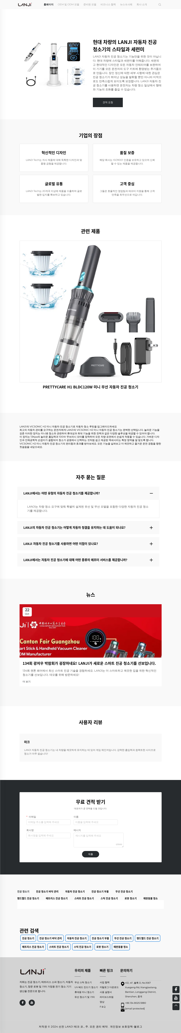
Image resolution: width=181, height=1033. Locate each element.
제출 (90, 854)
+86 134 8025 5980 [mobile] (135, 1002)
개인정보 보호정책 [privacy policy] (121, 1026)
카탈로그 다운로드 (109, 987)
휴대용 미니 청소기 (84, 992)
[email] (135, 1008)
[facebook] (23, 1003)
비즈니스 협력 (108, 4)
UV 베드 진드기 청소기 (86, 987)
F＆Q (103, 1006)
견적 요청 (108, 102)
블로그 (138, 1026)
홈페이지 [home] (48, 4)
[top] (175, 1006)
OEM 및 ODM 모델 (68, 4)
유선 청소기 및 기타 (85, 997)
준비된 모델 (89, 4)
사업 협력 (105, 982)
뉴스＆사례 (126, 4)
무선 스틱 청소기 (83, 982)
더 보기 (27, 681)
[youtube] (32, 1003)
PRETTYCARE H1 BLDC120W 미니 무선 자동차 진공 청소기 (90, 386)
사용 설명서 (106, 992)
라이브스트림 (106, 997)
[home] (25, 4)
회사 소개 (142, 4)
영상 (102, 1001)
